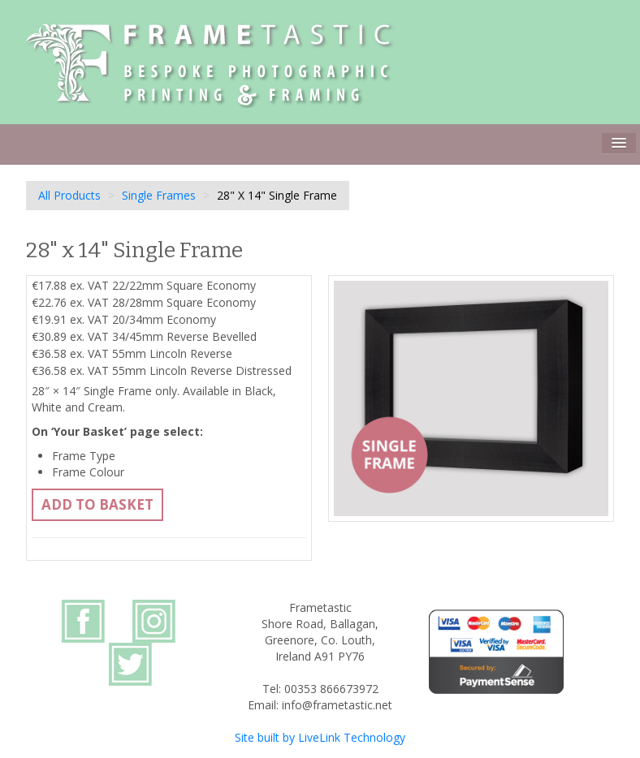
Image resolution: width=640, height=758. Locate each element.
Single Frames (159, 195)
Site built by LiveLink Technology (320, 737)
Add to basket (97, 504)
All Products (69, 195)
